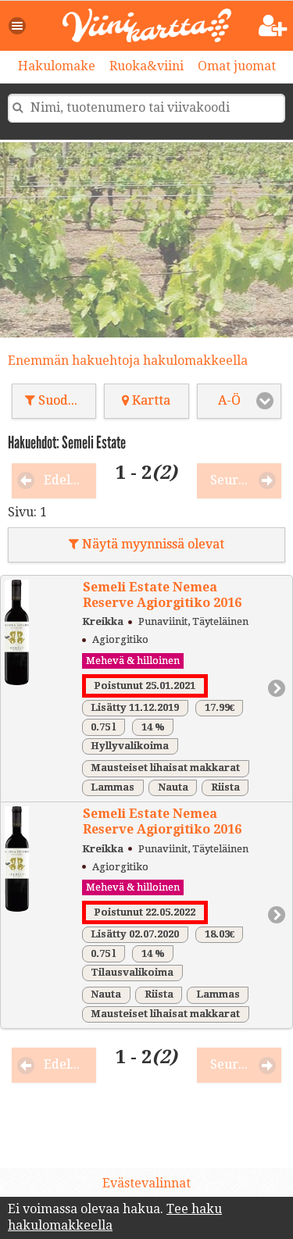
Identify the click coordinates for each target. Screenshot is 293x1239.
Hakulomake (56, 66)
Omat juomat (237, 66)
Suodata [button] (56, 400)
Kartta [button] (146, 400)
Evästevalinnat (146, 1183)
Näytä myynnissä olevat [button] (146, 544)
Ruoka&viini (146, 66)
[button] (18, 25)
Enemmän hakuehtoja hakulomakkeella (128, 360)
